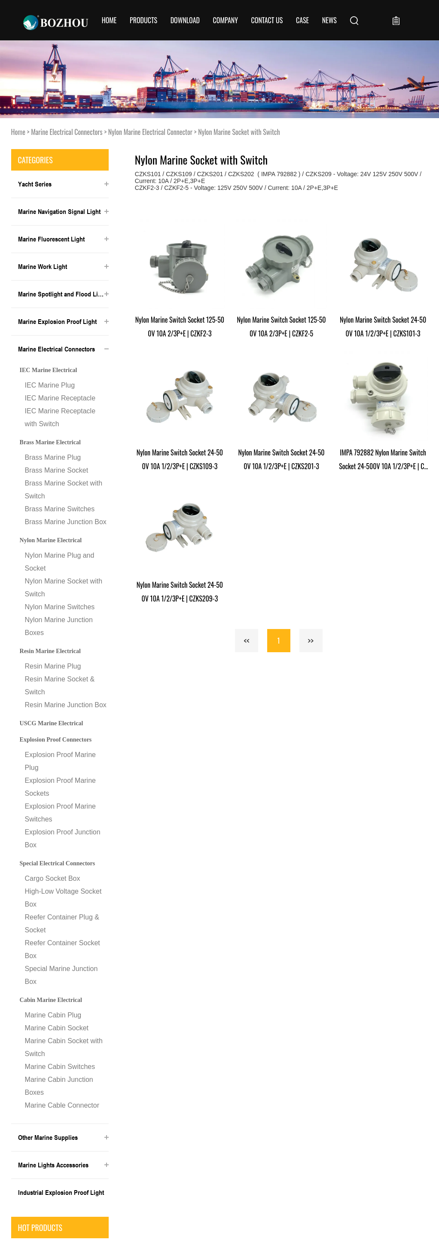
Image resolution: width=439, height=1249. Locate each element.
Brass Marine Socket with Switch (64, 489)
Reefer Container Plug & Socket (62, 923)
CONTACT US (267, 20)
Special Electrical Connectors (57, 863)
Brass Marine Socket (56, 470)
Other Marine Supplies (48, 1137)
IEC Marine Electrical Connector (48, 373)
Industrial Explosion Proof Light (61, 1192)
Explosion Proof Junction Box (63, 838)
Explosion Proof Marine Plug (60, 761)
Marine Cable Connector (62, 1105)
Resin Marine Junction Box (66, 704)
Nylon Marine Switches (60, 607)
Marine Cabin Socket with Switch (64, 1047)
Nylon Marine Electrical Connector (150, 132)
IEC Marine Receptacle (60, 398)
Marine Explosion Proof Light (57, 321)
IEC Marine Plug (50, 385)
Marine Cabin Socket (57, 1028)
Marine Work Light (42, 266)
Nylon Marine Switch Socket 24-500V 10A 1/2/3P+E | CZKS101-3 (383, 327)
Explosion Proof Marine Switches (60, 813)
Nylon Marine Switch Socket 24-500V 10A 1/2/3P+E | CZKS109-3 (180, 459)
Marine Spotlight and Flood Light (62, 294)
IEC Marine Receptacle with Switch (60, 417)
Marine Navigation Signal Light (59, 211)
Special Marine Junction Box (61, 975)
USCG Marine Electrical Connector (51, 726)
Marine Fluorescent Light (51, 239)
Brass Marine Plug (53, 457)
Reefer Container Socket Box (62, 949)
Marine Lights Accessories (53, 1164)
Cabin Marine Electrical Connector (51, 1003)
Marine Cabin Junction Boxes (59, 1086)
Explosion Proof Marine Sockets (60, 787)
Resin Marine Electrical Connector (50, 654)
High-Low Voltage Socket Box (63, 898)
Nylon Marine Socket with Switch (239, 132)
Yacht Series (35, 184)
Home (109, 20)
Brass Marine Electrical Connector (50, 445)
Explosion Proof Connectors (56, 739)
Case (302, 20)
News (329, 20)
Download (185, 20)
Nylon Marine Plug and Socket (60, 562)
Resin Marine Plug (53, 666)
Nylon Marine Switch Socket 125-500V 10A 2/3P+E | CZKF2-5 (281, 327)
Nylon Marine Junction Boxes (59, 626)
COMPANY (225, 20)
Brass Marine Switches (60, 509)
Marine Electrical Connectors (66, 132)
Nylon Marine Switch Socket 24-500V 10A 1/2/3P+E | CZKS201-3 (281, 459)
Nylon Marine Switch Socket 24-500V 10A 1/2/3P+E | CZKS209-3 (180, 592)
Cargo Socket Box (52, 878)
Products (143, 20)
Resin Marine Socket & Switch (60, 685)
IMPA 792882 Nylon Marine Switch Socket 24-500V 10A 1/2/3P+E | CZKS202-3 (383, 460)
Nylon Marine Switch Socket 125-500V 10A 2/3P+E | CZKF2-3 (179, 327)
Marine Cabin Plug (53, 1015)
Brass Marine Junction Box (66, 521)
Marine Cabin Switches (60, 1066)
